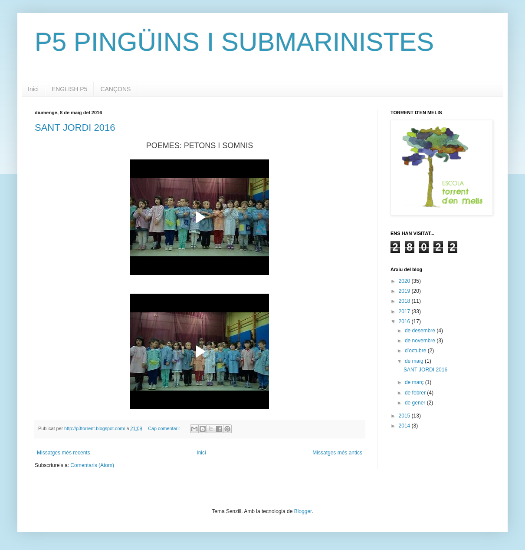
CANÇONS (115, 89)
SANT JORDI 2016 (75, 127)
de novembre (420, 341)
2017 (405, 311)
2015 (405, 416)
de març (415, 382)
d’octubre (416, 351)
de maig (415, 361)
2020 (405, 281)
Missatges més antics (337, 453)
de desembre (420, 331)
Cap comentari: (164, 428)
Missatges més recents (63, 453)
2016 (405, 321)
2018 (405, 301)
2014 (405, 426)
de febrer (416, 393)
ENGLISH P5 (69, 89)
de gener (416, 403)
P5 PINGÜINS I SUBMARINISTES (234, 41)
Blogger (303, 511)
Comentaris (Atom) (92, 465)
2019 (405, 291)
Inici (33, 89)
